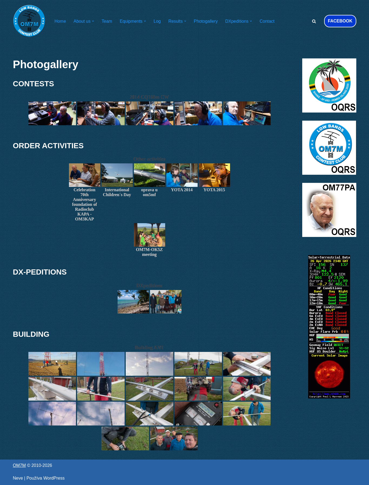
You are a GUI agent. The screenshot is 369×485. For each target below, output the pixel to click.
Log (157, 21)
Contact (267, 21)
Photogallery (206, 21)
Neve (18, 478)
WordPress (54, 478)
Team (107, 21)
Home (60, 21)
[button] (93, 21)
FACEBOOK (340, 21)
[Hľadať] (314, 21)
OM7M (19, 465)
